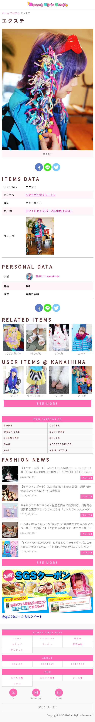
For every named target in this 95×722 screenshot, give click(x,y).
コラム (17, 683)
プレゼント (17, 650)
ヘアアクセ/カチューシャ (41, 195)
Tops (8, 425)
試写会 (78, 638)
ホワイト (31, 211)
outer (54, 425)
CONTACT (78, 664)
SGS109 (17, 664)
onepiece (12, 431)
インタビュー (47, 638)
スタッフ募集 (47, 677)
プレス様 (78, 677)
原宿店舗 (78, 644)
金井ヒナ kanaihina (42, 276)
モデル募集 (17, 677)
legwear (11, 437)
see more (47, 403)
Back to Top (47, 706)
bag (7, 444)
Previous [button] (6, 340)
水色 (59, 211)
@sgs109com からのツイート (22, 616)
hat (7, 450)
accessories (60, 444)
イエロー (67, 211)
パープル (50, 211)
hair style (58, 450)
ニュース (17, 638)
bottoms (57, 431)
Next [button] (88, 340)
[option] (47, 93)
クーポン (47, 644)
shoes (54, 437)
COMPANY (47, 664)
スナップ (17, 644)
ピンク (41, 211)
